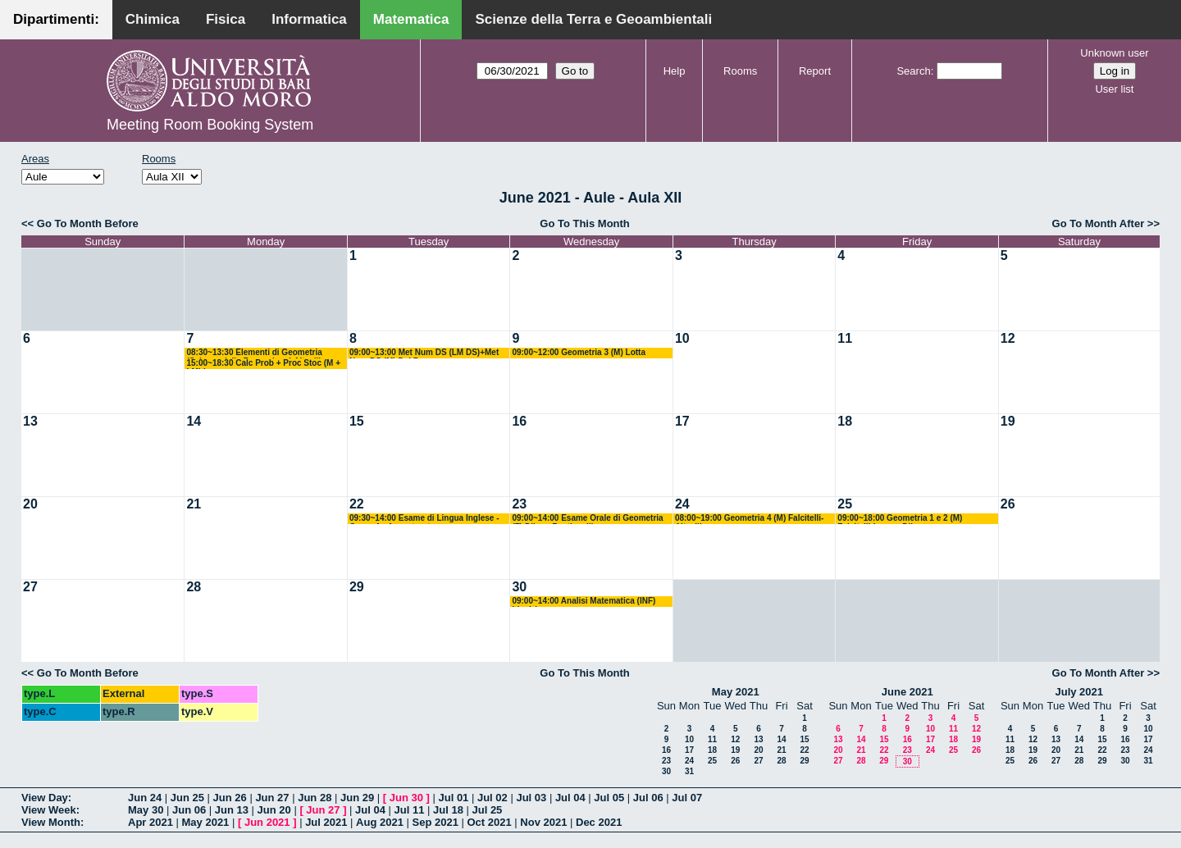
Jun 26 (230, 797)
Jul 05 (609, 797)
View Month (50, 822)
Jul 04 (570, 797)
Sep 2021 (435, 822)
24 (682, 504)
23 (519, 504)
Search (913, 71)
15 (356, 421)
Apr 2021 (150, 822)
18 (844, 421)
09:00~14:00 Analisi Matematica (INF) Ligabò (583, 601)
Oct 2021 (489, 822)
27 (30, 587)
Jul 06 (648, 797)
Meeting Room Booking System (210, 124)
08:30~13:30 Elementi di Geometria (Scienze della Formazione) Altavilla (255, 353)
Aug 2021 (380, 822)
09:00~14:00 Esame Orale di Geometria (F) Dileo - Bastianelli (587, 518)
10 (682, 338)
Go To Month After (1098, 223)
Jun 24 (145, 797)
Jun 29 (357, 797)
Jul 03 (531, 797)
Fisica (225, 19)
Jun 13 (232, 810)
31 (689, 771)
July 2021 (1079, 692)
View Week (48, 810)
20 (30, 504)
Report (815, 71)
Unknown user (1114, 53)
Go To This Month (585, 223)
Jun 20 (274, 810)
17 (682, 421)
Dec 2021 (599, 822)
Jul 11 (409, 810)
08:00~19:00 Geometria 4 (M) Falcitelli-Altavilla (749, 518)
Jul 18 (448, 810)
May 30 (145, 810)
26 (1008, 504)
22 (356, 504)
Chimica (152, 19)
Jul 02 (492, 797)
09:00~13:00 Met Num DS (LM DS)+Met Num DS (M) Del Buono (424, 353)
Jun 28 (314, 797)
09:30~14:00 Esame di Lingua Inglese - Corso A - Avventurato (424, 518)
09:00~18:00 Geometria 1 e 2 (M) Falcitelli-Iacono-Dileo (899, 518)
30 (519, 587)
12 (1008, 338)
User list (1114, 89)
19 (1008, 421)
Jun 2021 (267, 822)
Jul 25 (487, 810)
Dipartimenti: (56, 19)
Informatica (309, 19)
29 (356, 587)
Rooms (740, 71)
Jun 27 (272, 797)
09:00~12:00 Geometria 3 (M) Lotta (578, 352)
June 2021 (907, 692)
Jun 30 (406, 797)
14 (193, 421)
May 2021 (735, 692)
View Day (44, 797)
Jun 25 (187, 797)
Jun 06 (189, 810)
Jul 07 (687, 797)
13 (30, 421)
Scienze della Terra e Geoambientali (593, 19)
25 (844, 504)
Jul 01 (453, 797)
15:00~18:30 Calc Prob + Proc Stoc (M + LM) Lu (263, 363)
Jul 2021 (326, 822)
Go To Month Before (88, 223)
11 (844, 338)
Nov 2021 (543, 822)
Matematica (411, 19)
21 (193, 504)
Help (674, 71)
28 (193, 587)
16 (519, 421)
